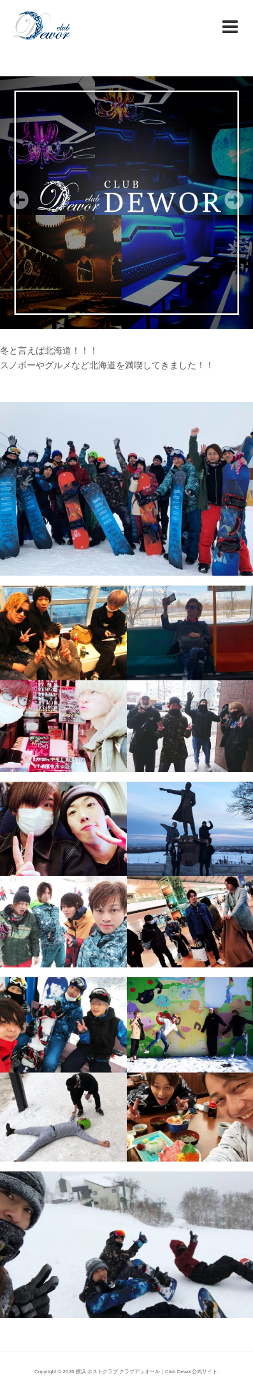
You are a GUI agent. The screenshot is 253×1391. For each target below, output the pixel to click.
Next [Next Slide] (233, 199)
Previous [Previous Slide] (19, 199)
